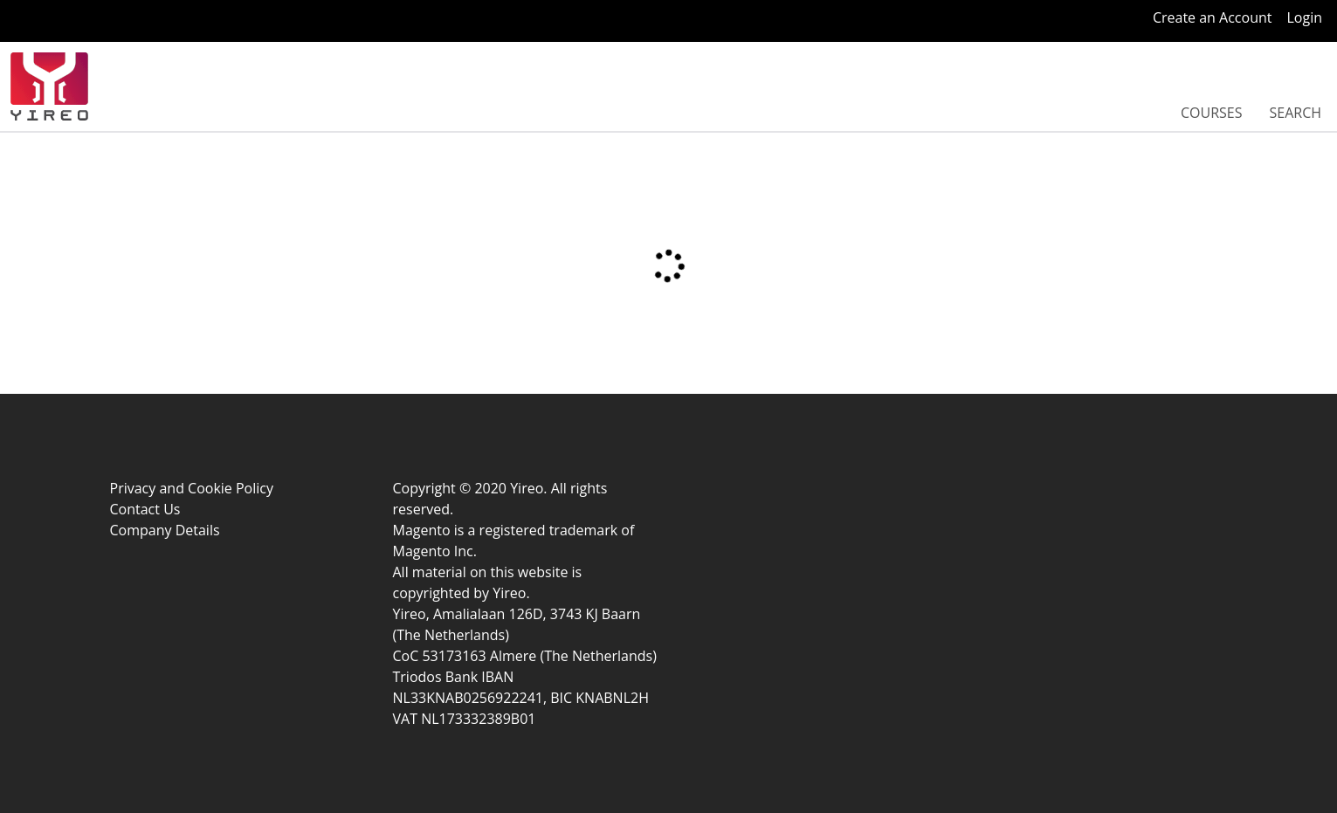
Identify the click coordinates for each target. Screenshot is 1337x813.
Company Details (165, 530)
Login (1304, 17)
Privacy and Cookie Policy (192, 488)
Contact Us (145, 509)
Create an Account (1212, 17)
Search (1295, 112)
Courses (1212, 112)
